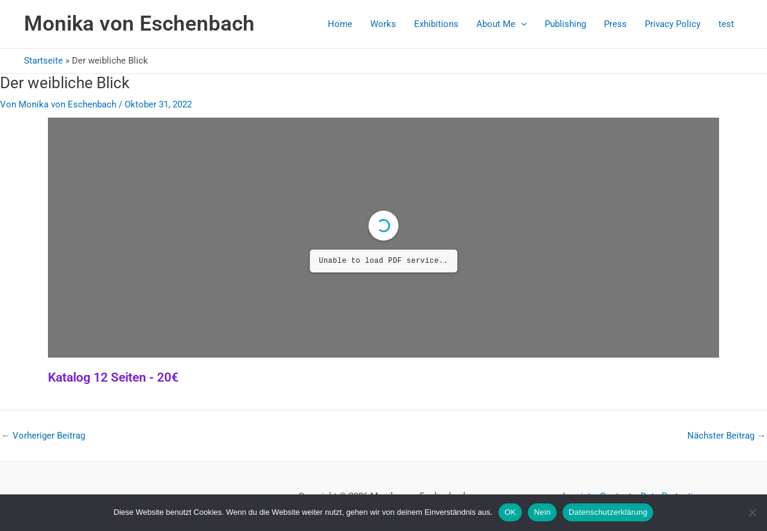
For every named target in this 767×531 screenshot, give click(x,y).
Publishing (565, 24)
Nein (542, 512)
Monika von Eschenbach (139, 23)
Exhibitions (436, 24)
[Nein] (752, 512)
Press (615, 24)
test (726, 24)
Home (340, 24)
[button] (521, 24)
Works (383, 24)
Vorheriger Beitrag (43, 435)
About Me (501, 24)
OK (510, 512)
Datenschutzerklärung (608, 512)
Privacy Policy (672, 24)
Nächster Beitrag (726, 435)
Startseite (43, 60)
